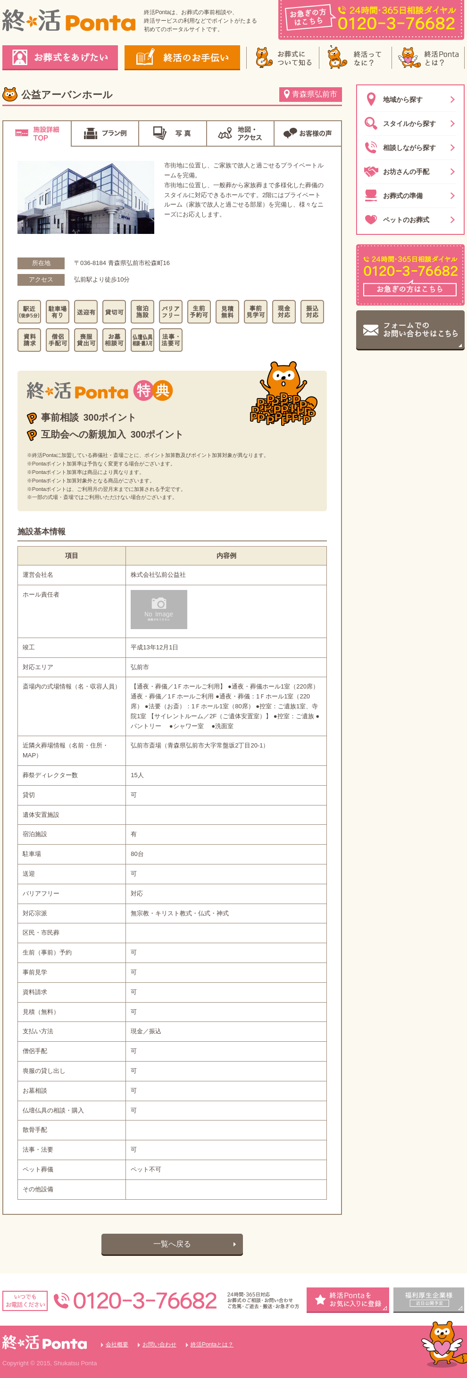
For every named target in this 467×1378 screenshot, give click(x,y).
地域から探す (393, 99)
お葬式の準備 (393, 195)
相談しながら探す (400, 147)
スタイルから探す (400, 123)
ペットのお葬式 (396, 220)
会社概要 (117, 1344)
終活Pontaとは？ (212, 1344)
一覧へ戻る (172, 1244)
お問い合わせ (159, 1344)
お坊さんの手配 (396, 171)
